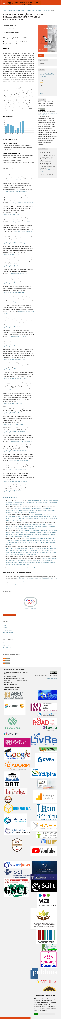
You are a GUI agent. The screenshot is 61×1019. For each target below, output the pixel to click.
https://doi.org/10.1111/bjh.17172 (22, 180)
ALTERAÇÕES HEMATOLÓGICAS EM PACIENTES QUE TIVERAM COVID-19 (33, 508)
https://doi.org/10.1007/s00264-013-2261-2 (19, 460)
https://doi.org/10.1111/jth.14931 (11, 266)
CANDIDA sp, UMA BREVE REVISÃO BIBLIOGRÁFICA (38, 524)
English (5, 625)
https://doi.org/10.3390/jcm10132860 (12, 491)
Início (5, 10)
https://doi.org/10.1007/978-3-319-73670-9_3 (14, 243)
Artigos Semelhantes (10, 497)
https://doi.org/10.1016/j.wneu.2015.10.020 (19, 222)
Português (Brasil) (7, 630)
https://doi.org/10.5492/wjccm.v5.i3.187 (22, 231)
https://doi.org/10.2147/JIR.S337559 (12, 327)
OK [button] (35, 1014)
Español (5, 627)
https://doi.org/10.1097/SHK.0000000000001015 (21, 203)
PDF (41, 55)
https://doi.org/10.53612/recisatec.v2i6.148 (16, 38)
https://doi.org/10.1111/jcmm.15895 (14, 390)
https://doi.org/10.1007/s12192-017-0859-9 (13, 283)
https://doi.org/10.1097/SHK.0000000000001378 (15, 481)
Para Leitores (6, 642)
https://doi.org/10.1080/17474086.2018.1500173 (15, 378)
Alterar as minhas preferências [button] (46, 1014)
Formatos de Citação (47, 174)
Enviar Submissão (9, 615)
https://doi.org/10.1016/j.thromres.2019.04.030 (20, 302)
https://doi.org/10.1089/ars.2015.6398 (12, 403)
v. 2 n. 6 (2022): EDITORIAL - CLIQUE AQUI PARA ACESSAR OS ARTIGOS (31, 10)
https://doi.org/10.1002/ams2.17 (11, 412)
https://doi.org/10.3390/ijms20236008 (12, 346)
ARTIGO (42, 93)
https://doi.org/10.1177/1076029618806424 (16, 191)
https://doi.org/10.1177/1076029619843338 (13, 424)
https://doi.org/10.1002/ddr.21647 (11, 254)
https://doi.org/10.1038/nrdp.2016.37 (20, 273)
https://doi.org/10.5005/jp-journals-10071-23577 (15, 359)
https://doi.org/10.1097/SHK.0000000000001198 (15, 451)
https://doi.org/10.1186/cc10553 (18, 336)
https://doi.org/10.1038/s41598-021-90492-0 (16, 470)
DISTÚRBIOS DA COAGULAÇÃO (36, 500)
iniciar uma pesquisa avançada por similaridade (25, 567)
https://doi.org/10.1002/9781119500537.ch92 (14, 432)
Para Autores (6, 645)
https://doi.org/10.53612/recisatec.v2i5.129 (13, 214)
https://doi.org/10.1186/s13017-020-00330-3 (21, 441)
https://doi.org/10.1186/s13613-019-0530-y (13, 292)
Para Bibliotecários (7, 647)
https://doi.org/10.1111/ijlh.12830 (11, 369)
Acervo (10, 10)
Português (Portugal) (8, 632)
